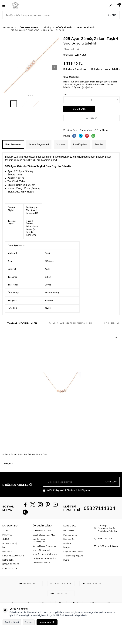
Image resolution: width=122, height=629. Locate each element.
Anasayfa (7, 27)
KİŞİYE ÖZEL (8, 562)
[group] (30, 64)
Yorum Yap (86, 130)
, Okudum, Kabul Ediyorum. (67, 490)
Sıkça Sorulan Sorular (73, 554)
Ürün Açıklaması (13, 144)
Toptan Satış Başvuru (73, 558)
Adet (65, 95)
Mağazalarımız (70, 537)
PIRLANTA (7, 537)
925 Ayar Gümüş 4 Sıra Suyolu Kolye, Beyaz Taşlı (24, 454)
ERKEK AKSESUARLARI (13, 558)
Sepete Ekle (79, 108)
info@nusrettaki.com (108, 548)
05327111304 (99, 510)
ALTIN (5, 533)
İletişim (66, 550)
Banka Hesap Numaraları (44, 548)
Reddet (29, 622)
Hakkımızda (68, 533)
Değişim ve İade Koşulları (44, 561)
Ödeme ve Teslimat (42, 533)
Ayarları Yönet (12, 622)
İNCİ (4, 550)
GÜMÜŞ (47, 27)
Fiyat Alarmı (101, 130)
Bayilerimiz (68, 546)
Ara (112, 15)
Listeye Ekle (70, 130)
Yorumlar (61, 144)
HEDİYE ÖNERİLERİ (10, 566)
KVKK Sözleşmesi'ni (56, 490)
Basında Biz (69, 541)
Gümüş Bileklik (64, 27)
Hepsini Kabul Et (47, 622)
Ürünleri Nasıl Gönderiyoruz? (39, 542)
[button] (28, 95)
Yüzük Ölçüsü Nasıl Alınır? (44, 537)
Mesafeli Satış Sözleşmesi (45, 556)
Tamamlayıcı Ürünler (22, 323)
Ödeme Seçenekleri (39, 144)
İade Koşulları (80, 144)
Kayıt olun (110, 481)
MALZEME (7, 554)
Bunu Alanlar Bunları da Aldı (70, 323)
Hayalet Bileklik (86, 27)
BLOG (66, 562)
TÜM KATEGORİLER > (28, 27)
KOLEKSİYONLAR (10, 571)
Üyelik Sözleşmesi (41, 552)
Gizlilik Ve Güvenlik (41, 565)
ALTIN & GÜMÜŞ (9, 546)
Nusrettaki (71, 49)
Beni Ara (99, 144)
